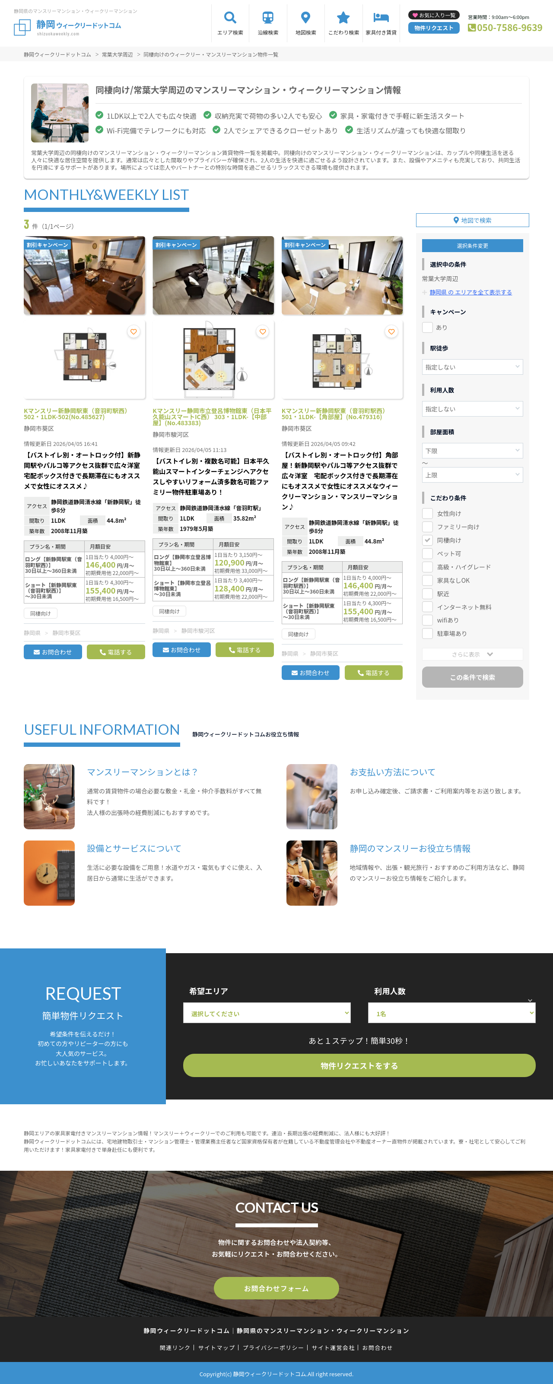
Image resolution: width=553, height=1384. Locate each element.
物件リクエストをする (359, 1065)
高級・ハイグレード (464, 565)
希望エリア (208, 990)
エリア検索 (230, 32)
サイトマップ (216, 1346)
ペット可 (449, 551)
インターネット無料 (464, 605)
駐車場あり (452, 632)
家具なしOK (453, 578)
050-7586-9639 (510, 27)
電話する (120, 652)
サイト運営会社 (333, 1346)
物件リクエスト (434, 28)
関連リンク (175, 1346)
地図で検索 (476, 219)
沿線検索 (267, 32)
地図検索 (306, 32)
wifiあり (448, 618)
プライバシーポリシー (273, 1346)
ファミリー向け (458, 525)
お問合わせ (56, 652)
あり (442, 325)
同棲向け (449, 538)
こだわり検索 (343, 32)
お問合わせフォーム (276, 1287)
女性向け (449, 511)
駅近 (443, 592)
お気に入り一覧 (437, 15)
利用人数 (389, 990)
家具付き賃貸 (381, 32)
